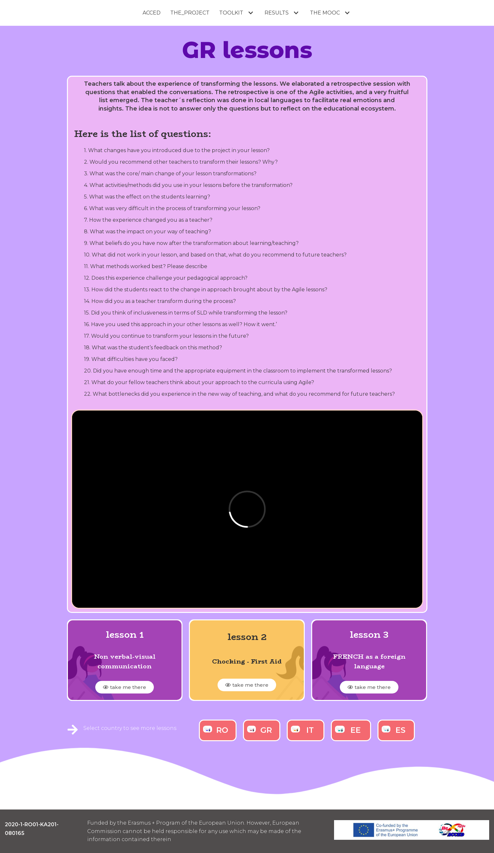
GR (266, 730)
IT (310, 730)
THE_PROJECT (190, 13)
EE (355, 730)
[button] (124, 687)
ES (400, 730)
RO (222, 730)
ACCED (152, 13)
